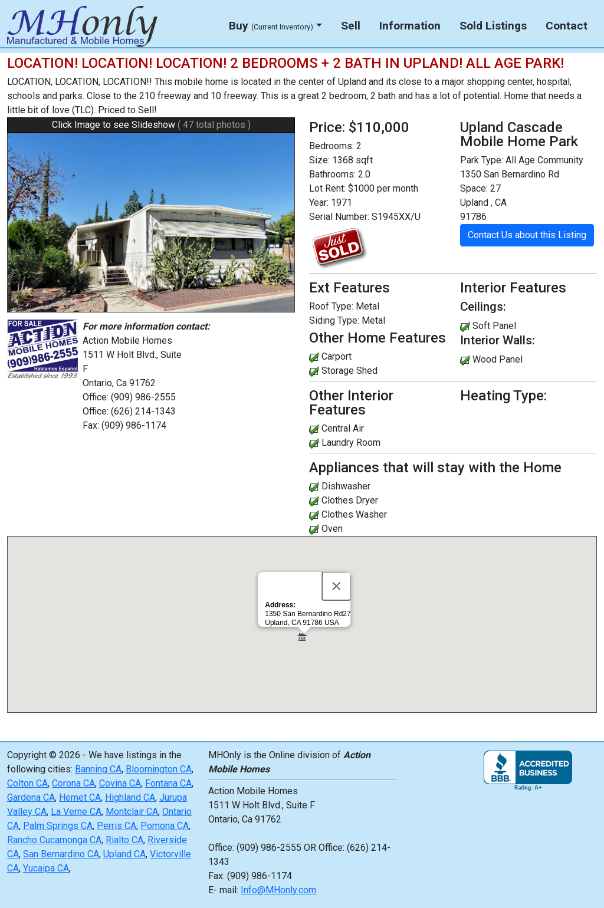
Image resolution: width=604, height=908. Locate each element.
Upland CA (124, 854)
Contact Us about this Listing (527, 235)
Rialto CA (124, 840)
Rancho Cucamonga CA (54, 840)
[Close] (337, 586)
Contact (566, 25)
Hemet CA (80, 797)
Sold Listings (493, 25)
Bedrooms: (331, 146)
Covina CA (120, 783)
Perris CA (116, 825)
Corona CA (73, 783)
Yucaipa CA (46, 868)
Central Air (342, 428)
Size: (319, 160)
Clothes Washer (354, 514)
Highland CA (130, 797)
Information (410, 25)
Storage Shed (349, 370)
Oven (332, 528)
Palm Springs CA (58, 825)
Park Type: (481, 160)
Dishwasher (345, 486)
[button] (304, 637)
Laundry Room (350, 442)
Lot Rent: (327, 188)
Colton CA (27, 783)
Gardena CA (31, 797)
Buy (271, 25)
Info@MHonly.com (278, 890)
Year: (319, 202)
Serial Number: (339, 216)
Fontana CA (168, 783)
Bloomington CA (159, 769)
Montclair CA (132, 811)
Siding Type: (334, 320)
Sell (350, 25)
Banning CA (98, 769)
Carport (336, 356)
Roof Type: (331, 306)
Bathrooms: (332, 174)
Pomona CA (164, 825)
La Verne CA (76, 811)
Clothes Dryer (349, 500)
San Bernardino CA (61, 854)
